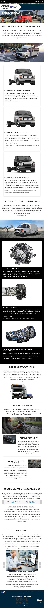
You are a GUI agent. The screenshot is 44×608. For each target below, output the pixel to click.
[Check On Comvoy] (4, 592)
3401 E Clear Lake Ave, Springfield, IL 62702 (34, 3)
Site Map (31, 591)
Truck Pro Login (21, 593)
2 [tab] (20, 587)
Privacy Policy (36, 591)
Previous (3, 502)
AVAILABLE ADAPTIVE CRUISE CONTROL (13, 502)
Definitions (27, 591)
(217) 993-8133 (9, 3)
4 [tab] (23, 587)
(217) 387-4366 (20, 3)
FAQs (23, 591)
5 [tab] (25, 587)
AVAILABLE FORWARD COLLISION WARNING (31, 502)
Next (41, 502)
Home (20, 591)
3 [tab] (22, 587)
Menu (3, 1)
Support (41, 591)
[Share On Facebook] (2, 592)
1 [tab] (18, 587)
